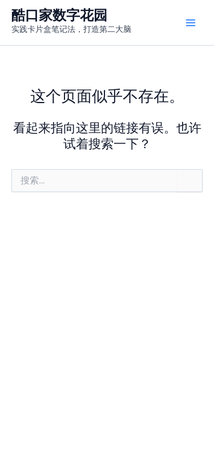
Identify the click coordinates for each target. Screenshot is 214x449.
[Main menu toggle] (191, 23)
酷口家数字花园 (59, 15)
